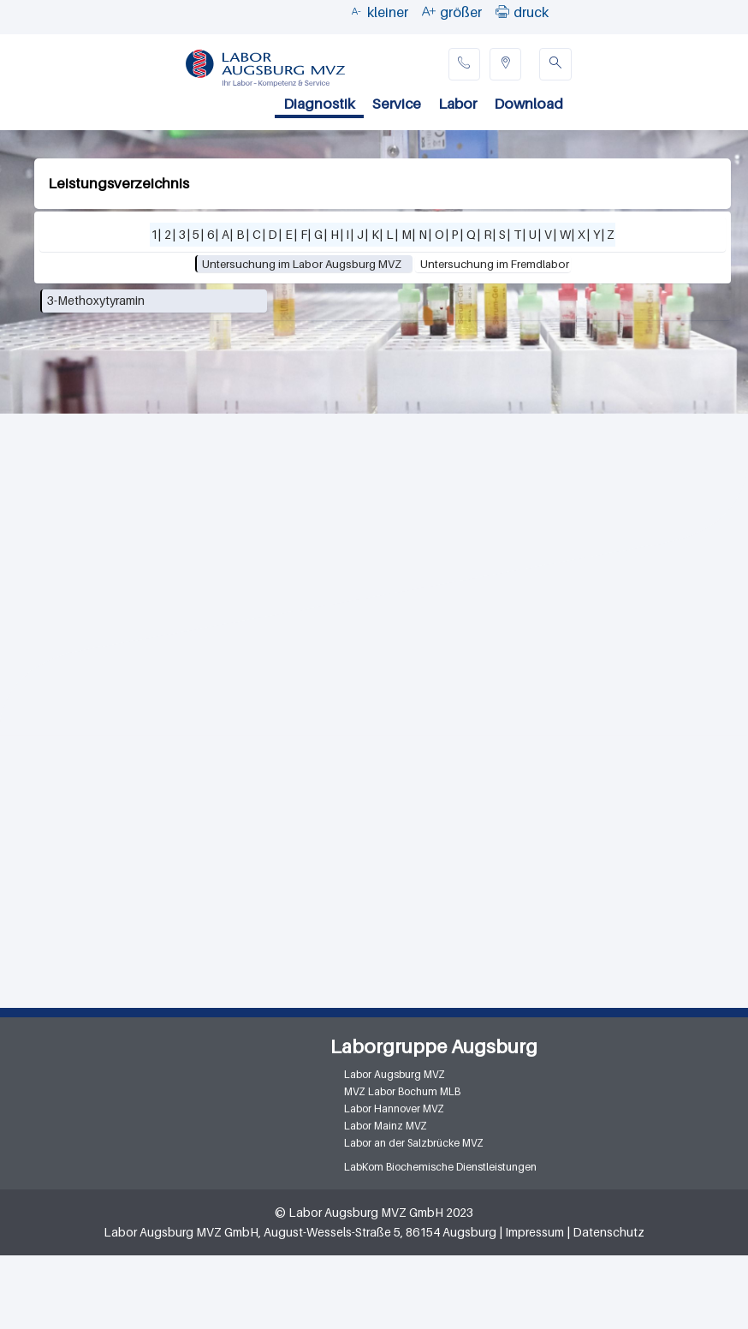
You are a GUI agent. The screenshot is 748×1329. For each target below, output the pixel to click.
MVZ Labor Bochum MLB (402, 1091)
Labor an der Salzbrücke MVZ (414, 1142)
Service (396, 103)
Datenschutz (608, 1232)
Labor (457, 103)
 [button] (502, 11)
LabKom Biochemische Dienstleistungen (440, 1166)
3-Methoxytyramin (96, 300)
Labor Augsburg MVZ (394, 1074)
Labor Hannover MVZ (394, 1108)
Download (528, 103)
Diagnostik (319, 103)
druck (531, 12)
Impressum (534, 1232)
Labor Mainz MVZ (385, 1125)
